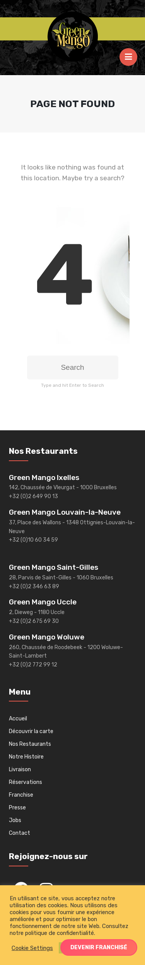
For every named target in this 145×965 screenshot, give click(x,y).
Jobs (15, 820)
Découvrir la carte (31, 731)
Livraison (20, 769)
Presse (17, 807)
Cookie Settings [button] (32, 948)
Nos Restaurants (30, 744)
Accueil (18, 718)
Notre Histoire (26, 757)
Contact (19, 833)
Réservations (25, 782)
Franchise (21, 795)
